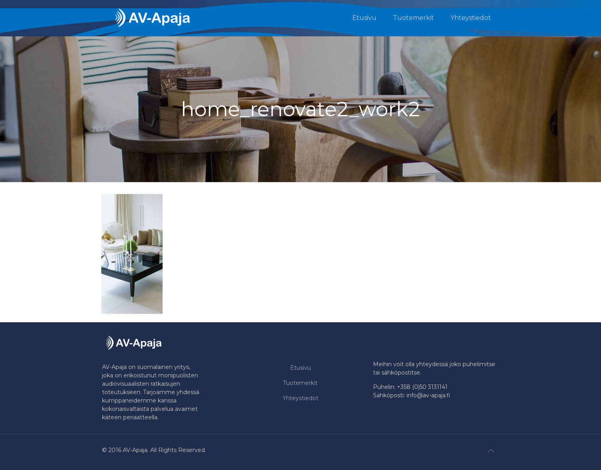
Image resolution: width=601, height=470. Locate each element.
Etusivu (300, 367)
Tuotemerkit (300, 383)
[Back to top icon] (490, 450)
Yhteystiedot (300, 398)
